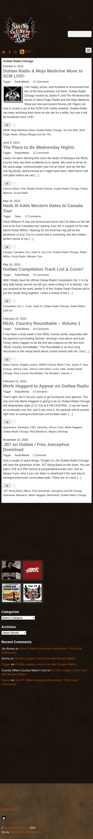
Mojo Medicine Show (23, 130)
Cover (28, 306)
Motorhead (53, 495)
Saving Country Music (16, 827)
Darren (5, 680)
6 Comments (40, 391)
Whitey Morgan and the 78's (35, 134)
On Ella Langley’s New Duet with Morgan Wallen (45, 658)
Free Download (41, 490)
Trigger (7, 81)
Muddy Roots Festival (39, 188)
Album (27, 490)
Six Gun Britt (70, 130)
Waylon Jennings (58, 431)
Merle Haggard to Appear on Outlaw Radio (46, 386)
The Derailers (52, 373)
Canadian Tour (21, 252)
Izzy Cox (46, 252)
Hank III (35, 252)
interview (42, 427)
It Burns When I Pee (14, 188)
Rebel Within (77, 306)
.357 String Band (12, 490)
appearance (10, 427)
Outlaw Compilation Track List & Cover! (43, 269)
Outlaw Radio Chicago (49, 130)
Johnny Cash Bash (40, 369)
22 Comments (41, 274)
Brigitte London (29, 364)
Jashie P (76, 364)
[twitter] (3, 51)
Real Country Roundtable (28, 373)
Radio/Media (22, 81)
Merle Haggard (73, 427)
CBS (33, 427)
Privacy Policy (10, 809)
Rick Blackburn (38, 431)
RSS (25, 51)
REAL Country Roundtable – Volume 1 (41, 323)
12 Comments (41, 152)
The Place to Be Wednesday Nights (38, 147)
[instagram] (15, 51)
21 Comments (41, 81)
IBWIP (6, 130)
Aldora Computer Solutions (25, 832)
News (18, 216)
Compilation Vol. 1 (13, 306)
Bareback (23, 427)
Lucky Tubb (58, 369)
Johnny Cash (20, 369)
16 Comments (41, 328)
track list (7, 310)
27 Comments (33, 216)
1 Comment (39, 455)
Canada (7, 252)
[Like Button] (7, 125)
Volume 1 (66, 373)
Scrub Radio (21, 192)
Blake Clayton (11, 364)
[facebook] (9, 51)
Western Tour (34, 256)
